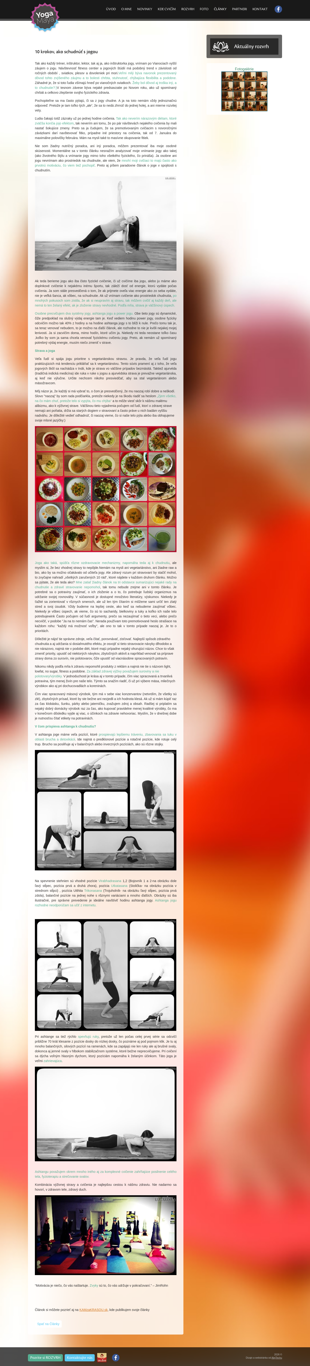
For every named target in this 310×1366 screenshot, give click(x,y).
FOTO (204, 9)
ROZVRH (187, 9)
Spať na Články (48, 1324)
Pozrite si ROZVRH (45, 1357)
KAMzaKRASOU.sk (93, 1310)
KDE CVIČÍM (167, 9)
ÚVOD (111, 9)
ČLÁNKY (220, 9)
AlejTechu (276, 1357)
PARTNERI (239, 9)
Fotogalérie (244, 69)
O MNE (126, 9)
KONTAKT (260, 9)
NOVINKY (144, 9)
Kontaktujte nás (79, 1357)
